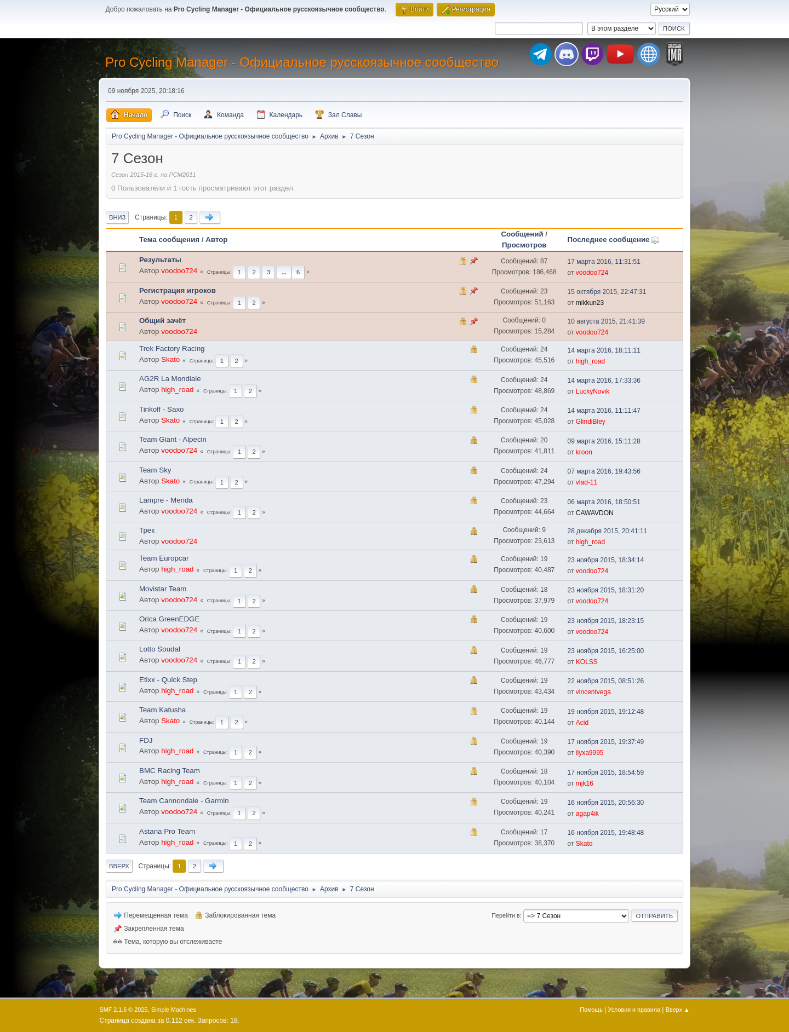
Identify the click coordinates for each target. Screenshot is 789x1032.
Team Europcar (163, 558)
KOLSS (587, 662)
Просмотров (524, 245)
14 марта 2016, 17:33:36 (604, 380)
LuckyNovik (592, 391)
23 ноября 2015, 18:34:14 (606, 560)
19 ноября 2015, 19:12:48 (606, 712)
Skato (170, 359)
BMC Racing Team (169, 770)
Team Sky (155, 470)
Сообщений (522, 234)
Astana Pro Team (167, 831)
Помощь (591, 1009)
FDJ (145, 740)
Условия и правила (634, 1009)
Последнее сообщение (614, 239)
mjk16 (584, 783)
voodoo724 (179, 271)
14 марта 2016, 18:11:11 (604, 350)
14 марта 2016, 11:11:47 (604, 410)
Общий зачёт (162, 320)
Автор (216, 239)
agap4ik (587, 813)
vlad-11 (586, 482)
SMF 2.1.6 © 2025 (124, 1009)
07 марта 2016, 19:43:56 (604, 471)
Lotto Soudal (159, 649)
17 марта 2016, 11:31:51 (604, 262)
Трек (147, 530)
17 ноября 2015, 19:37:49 (606, 742)
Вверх (119, 866)
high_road (590, 361)
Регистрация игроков (177, 290)
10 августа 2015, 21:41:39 (606, 321)
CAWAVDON (595, 513)
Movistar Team (162, 589)
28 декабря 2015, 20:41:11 (608, 531)
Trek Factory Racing (172, 348)
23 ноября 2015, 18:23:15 (606, 621)
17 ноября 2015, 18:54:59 (606, 772)
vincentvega (593, 692)
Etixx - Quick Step (168, 680)
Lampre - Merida (166, 500)
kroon (584, 452)
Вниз (117, 217)
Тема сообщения (169, 239)
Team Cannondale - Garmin (184, 801)
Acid (582, 723)
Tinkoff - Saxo (161, 409)
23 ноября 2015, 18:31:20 (606, 590)
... (284, 272)
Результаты (160, 260)
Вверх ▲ (678, 1009)
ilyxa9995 (590, 753)
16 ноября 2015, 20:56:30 (606, 802)
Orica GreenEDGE (169, 619)
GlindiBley (590, 421)
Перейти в (505, 915)
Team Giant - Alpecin (173, 439)
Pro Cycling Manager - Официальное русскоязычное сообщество (302, 62)
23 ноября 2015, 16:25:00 (606, 651)
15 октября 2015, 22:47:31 (607, 292)
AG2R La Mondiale (170, 378)
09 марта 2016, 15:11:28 (604, 441)
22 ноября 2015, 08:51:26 (606, 681)
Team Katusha (162, 710)
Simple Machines (173, 1009)
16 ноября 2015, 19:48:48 (606, 833)
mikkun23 (590, 303)
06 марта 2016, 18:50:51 (604, 502)
